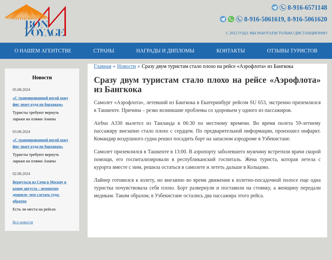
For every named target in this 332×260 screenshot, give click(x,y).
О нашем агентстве (43, 50)
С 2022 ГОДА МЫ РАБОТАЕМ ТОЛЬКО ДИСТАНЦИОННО (276, 33)
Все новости (23, 222)
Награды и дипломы (165, 50)
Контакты (230, 50)
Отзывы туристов (292, 50)
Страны (103, 50)
